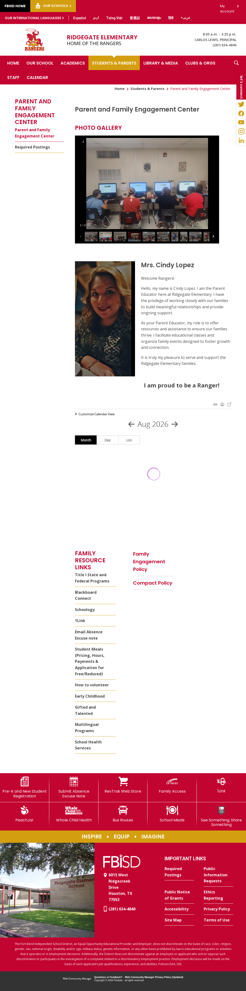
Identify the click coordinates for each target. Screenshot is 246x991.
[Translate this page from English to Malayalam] (154, 17)
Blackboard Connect (86, 595)
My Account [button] (227, 7)
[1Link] (221, 785)
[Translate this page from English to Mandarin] (134, 18)
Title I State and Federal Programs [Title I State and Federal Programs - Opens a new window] (92, 578)
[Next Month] (174, 424)
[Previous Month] (131, 424)
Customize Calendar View (97, 414)
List (129, 440)
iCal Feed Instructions (215, 404)
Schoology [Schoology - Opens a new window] (85, 609)
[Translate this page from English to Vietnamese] (114, 18)
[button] (236, 70)
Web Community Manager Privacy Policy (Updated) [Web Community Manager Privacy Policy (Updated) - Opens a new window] (154, 977)
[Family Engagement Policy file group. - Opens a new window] (149, 562)
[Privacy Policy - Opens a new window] (218, 909)
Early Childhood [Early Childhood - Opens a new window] (90, 696)
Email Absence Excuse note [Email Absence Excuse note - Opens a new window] (89, 635)
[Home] (13, 63)
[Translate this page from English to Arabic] (185, 17)
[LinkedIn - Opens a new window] (241, 140)
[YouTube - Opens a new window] (241, 122)
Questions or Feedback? (108, 977)
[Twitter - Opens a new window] (241, 104)
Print (222, 404)
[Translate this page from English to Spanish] (79, 18)
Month (86, 440)
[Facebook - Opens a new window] (241, 113)
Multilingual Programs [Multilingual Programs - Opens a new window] (87, 727)
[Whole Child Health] (74, 814)
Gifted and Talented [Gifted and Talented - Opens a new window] (85, 710)
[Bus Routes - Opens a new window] (123, 814)
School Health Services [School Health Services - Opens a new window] (88, 745)
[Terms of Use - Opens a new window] (218, 920)
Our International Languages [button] (33, 18)
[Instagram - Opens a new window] (241, 131)
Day (108, 440)
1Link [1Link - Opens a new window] (80, 620)
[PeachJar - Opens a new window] (24, 814)
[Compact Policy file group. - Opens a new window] (152, 583)
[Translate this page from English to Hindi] (171, 18)
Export (229, 404)
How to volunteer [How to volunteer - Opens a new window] (92, 685)
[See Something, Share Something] (221, 816)
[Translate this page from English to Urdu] (96, 17)
